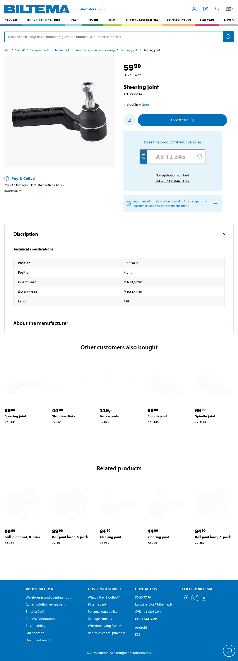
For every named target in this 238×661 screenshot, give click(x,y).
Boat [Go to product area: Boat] (74, 20)
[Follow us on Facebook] (185, 599)
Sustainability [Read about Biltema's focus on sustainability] (36, 625)
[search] (119, 36)
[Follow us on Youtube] (203, 600)
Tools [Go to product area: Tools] (229, 20)
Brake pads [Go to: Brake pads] (109, 416)
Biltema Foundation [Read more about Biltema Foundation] (40, 618)
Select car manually (173, 181)
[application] (229, 651)
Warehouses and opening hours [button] (49, 597)
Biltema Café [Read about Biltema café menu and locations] (35, 611)
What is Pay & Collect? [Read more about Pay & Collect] (104, 597)
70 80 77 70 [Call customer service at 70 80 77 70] (143, 597)
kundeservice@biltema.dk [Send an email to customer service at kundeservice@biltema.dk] (154, 604)
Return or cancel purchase (106, 633)
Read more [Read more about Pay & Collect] (13, 190)
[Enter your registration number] (171, 157)
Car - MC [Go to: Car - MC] (20, 50)
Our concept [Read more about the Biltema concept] (35, 633)
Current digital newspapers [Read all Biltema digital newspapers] (45, 604)
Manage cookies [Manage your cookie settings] (100, 618)
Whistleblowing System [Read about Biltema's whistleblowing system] (105, 625)
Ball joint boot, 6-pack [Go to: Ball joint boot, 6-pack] (23, 537)
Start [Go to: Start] (7, 50)
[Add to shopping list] (129, 120)
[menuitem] (11, 21)
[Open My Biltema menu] (194, 9)
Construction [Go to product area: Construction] (179, 20)
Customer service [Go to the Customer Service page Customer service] (105, 588)
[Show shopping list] (205, 9)
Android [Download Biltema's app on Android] (141, 627)
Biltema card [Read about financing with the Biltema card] (97, 604)
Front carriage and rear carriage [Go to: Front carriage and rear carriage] (95, 50)
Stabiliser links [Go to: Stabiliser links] (63, 416)
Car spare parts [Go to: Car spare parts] (39, 50)
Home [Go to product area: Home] (112, 20)
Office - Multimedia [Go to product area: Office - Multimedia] (142, 20)
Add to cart (182, 120)
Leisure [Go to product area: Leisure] (93, 20)
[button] (229, 9)
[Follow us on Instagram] (194, 599)
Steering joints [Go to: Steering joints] (129, 50)
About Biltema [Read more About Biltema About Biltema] (39, 588)
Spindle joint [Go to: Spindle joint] (157, 416)
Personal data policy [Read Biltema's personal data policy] (102, 611)
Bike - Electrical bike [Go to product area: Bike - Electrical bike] (44, 20)
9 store (144, 104)
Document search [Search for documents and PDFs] (38, 640)
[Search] (228, 36)
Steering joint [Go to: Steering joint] (15, 416)
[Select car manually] (214, 204)
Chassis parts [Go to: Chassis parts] (61, 50)
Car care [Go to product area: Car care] (207, 20)
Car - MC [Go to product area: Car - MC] (11, 20)
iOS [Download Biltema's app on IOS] (137, 634)
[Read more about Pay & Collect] (55, 178)
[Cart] (216, 9)
